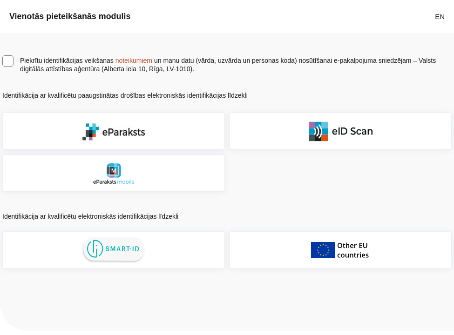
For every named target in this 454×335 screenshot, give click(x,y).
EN (440, 16)
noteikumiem (133, 60)
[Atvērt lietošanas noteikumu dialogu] (259, 95)
